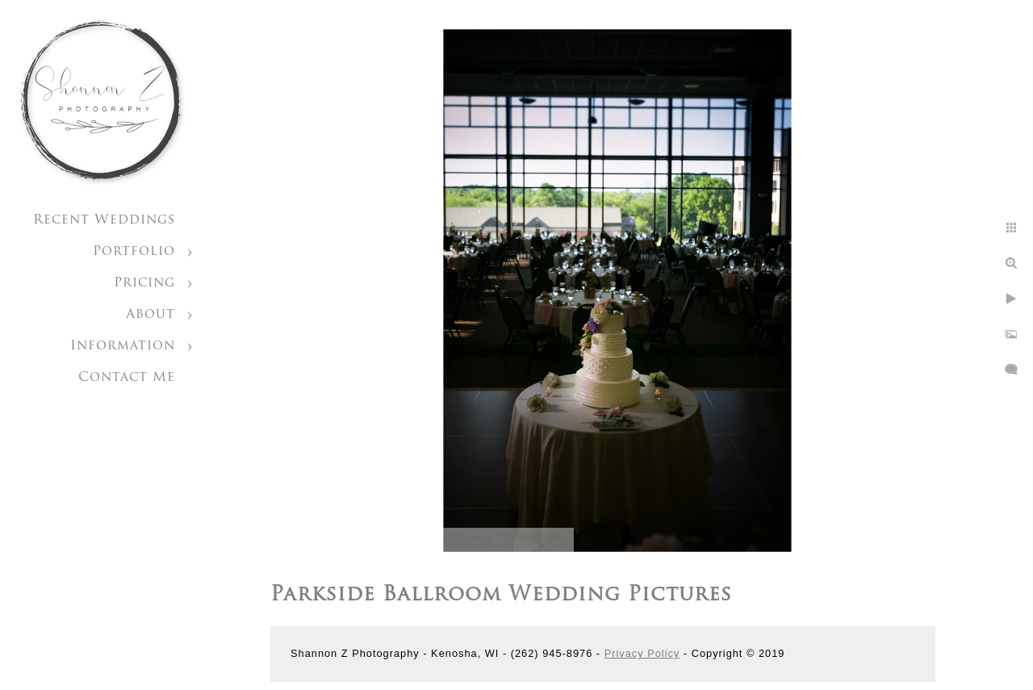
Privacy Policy (642, 653)
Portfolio (134, 251)
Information (122, 346)
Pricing (144, 283)
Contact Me (126, 377)
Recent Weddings (104, 220)
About (150, 314)
